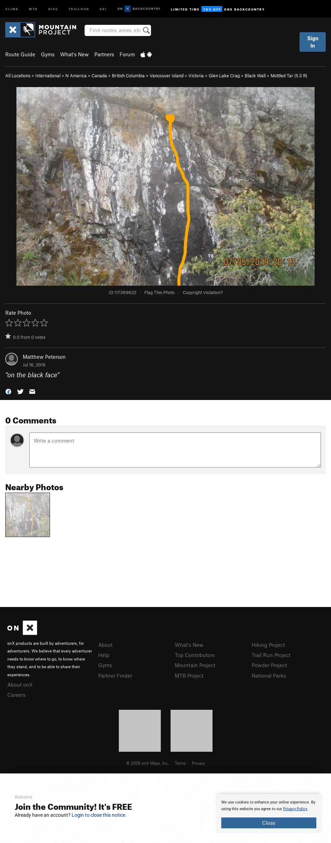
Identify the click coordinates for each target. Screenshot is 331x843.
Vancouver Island (167, 75)
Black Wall (255, 75)
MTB (33, 8)
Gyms (48, 54)
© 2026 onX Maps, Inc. (147, 762)
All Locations (17, 75)
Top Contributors (195, 655)
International (47, 75)
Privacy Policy (295, 809)
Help (103, 655)
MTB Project (189, 675)
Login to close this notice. (99, 815)
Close (268, 823)
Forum (127, 54)
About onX (20, 684)
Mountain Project (195, 665)
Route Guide (20, 54)
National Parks (269, 675)
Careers (16, 695)
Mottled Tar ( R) (289, 75)
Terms (180, 762)
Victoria (196, 75)
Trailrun (79, 8)
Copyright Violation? (203, 292)
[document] (268, 813)
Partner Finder (115, 675)
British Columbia (128, 75)
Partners (104, 54)
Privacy (198, 762)
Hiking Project (268, 645)
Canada (99, 75)
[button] (8, 391)
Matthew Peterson (44, 356)
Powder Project (269, 665)
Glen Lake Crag (224, 75)
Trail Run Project (271, 655)
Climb (12, 8)
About (105, 645)
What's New (74, 54)
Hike (53, 8)
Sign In (312, 42)
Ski (103, 8)
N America (76, 75)
